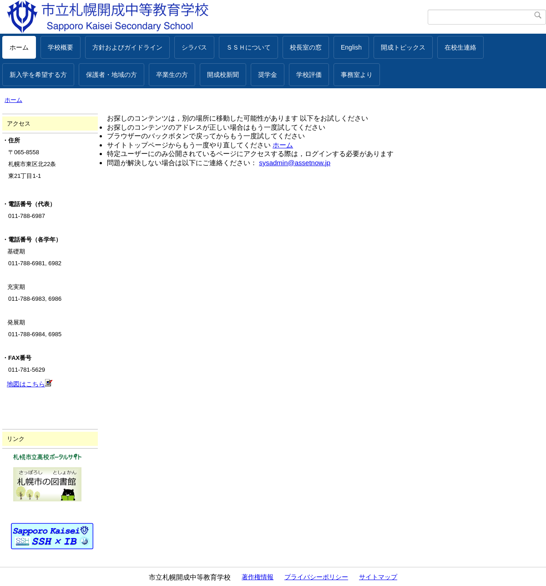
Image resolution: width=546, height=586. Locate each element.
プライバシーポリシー (316, 577)
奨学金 (267, 74)
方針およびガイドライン (127, 47)
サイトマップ (378, 577)
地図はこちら (29, 384)
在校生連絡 (460, 47)
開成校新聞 (223, 74)
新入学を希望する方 (38, 74)
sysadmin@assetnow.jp (294, 163)
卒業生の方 (172, 74)
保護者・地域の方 (111, 74)
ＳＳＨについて (248, 47)
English (351, 47)
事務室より (357, 74)
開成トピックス (403, 47)
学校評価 (309, 74)
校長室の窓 (306, 47)
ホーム (19, 47)
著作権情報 (257, 577)
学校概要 (60, 47)
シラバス (194, 47)
